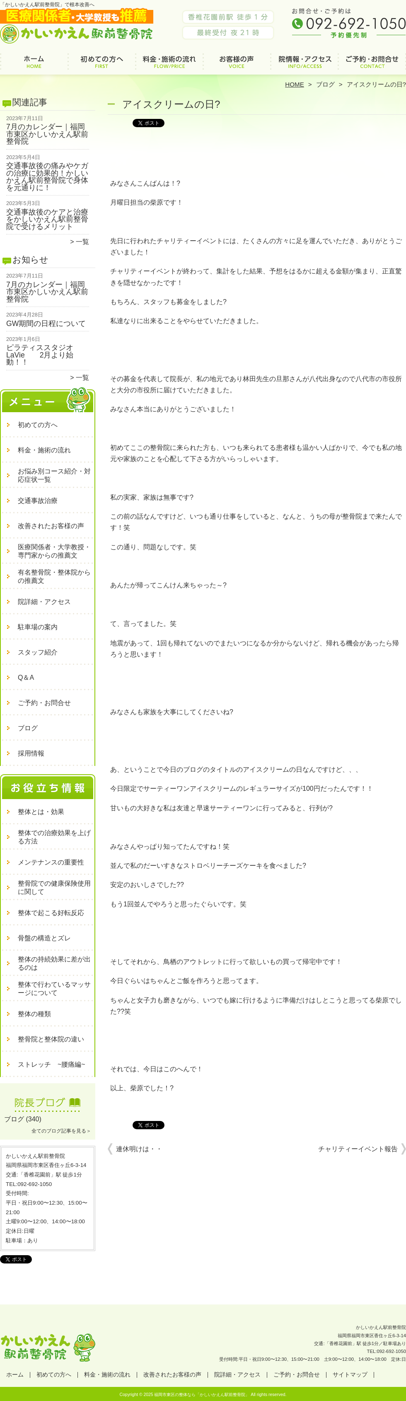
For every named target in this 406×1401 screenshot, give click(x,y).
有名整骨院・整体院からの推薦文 (54, 576)
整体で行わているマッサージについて (54, 988)
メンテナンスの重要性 (51, 862)
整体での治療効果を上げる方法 (54, 837)
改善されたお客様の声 (237, 65)
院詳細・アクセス (304, 65)
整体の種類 (34, 1013)
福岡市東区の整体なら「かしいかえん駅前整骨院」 (201, 1394)
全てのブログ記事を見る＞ (61, 1131)
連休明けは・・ (139, 1148)
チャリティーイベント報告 (358, 1148)
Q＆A (26, 677)
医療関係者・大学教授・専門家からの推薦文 (54, 551)
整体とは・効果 (41, 811)
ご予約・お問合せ (372, 65)
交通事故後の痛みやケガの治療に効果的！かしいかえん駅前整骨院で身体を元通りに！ (47, 177)
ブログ (325, 84)
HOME (294, 84)
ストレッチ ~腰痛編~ (51, 1064)
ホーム (34, 65)
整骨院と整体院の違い (51, 1039)
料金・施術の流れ (169, 65)
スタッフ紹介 (38, 652)
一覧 (82, 241)
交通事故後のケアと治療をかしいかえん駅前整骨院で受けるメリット (47, 219)
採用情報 (31, 753)
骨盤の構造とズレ (44, 938)
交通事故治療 (38, 500)
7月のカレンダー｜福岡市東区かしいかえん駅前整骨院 (47, 134)
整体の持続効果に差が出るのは (54, 963)
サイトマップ (350, 1375)
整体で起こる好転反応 (51, 912)
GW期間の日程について (46, 323)
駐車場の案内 (38, 626)
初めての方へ (101, 65)
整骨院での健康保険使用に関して (54, 887)
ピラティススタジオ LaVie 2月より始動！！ (43, 354)
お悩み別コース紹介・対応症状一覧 (54, 475)
